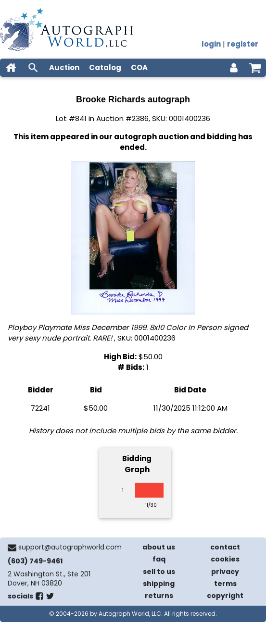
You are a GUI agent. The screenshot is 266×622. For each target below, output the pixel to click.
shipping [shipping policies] (159, 583)
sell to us (159, 571)
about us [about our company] (158, 547)
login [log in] (211, 44)
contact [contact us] (225, 547)
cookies (225, 559)
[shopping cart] (255, 68)
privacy (225, 571)
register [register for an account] (242, 44)
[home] (11, 68)
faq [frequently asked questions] (158, 559)
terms (225, 583)
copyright (225, 595)
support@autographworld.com (70, 547)
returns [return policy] (159, 595)
